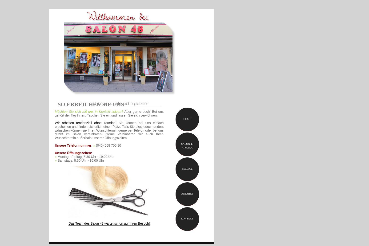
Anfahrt (187, 193)
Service (187, 168)
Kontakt (187, 218)
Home (187, 118)
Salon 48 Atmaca (187, 145)
